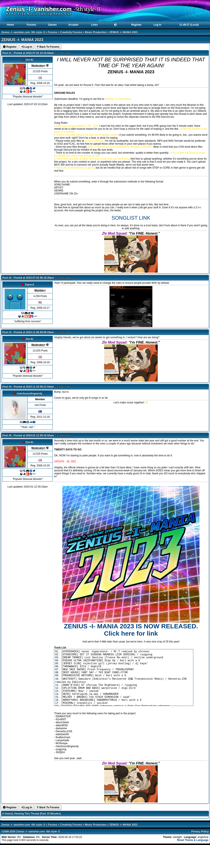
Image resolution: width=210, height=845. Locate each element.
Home (10, 24)
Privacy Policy (200, 831)
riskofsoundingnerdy (29, 393)
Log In (157, 24)
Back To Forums (48, 46)
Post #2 (7, 277)
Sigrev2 (29, 284)
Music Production (96, 32)
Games (52, 24)
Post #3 (7, 332)
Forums (31, 24)
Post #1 (7, 52)
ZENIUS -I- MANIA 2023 (124, 32)
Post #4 (7, 386)
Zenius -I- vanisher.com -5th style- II (23, 32)
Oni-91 (29, 59)
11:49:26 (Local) (189, 24)
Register (136, 24)
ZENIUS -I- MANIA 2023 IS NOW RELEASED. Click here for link (131, 630)
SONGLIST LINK (131, 218)
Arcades (73, 24)
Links (94, 24)
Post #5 (7, 435)
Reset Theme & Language (192, 840)
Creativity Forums (71, 32)
